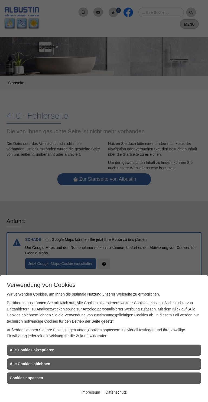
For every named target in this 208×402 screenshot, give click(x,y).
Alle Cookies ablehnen (30, 364)
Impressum (90, 392)
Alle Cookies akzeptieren (32, 350)
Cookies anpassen (26, 378)
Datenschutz (116, 392)
